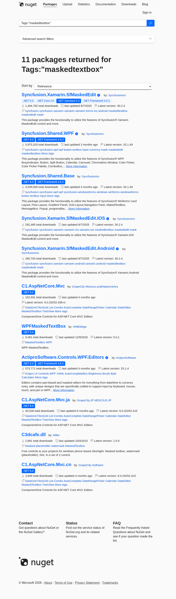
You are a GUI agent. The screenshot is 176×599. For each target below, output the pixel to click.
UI (36, 373)
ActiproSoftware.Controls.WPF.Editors (63, 357)
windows (102, 192)
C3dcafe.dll (34, 435)
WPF (49, 342)
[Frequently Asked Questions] (117, 523)
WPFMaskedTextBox (44, 326)
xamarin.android (95, 263)
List (51, 307)
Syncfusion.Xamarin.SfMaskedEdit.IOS (63, 218)
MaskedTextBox (32, 311)
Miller (56, 435)
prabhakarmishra (107, 286)
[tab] (50, 4)
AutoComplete (73, 307)
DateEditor (124, 307)
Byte (113, 373)
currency (94, 149)
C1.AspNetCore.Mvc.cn (46, 464)
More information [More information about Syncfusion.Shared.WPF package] (76, 166)
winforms (114, 192)
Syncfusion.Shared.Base (48, 176)
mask (40, 114)
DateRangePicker (93, 307)
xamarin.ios (87, 229)
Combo (58, 307)
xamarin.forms (84, 110)
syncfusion (32, 110)
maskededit (29, 114)
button (68, 149)
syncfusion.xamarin (51, 110)
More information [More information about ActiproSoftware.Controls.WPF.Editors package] (63, 390)
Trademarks (110, 582)
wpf (61, 149)
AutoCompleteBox (76, 373)
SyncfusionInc (117, 95)
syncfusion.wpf (48, 149)
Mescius (91, 286)
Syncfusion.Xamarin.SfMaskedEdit (59, 95)
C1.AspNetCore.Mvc (43, 286)
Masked (30, 445)
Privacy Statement (87, 582)
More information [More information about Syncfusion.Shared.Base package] (79, 208)
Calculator (28, 377)
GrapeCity (79, 286)
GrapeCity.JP (85, 400)
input (85, 149)
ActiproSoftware (126, 357)
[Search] (151, 23)
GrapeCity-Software (91, 465)
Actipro (29, 373)
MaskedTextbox (75, 445)
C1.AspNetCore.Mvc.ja (46, 400)
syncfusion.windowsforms (80, 192)
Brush (106, 373)
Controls (43, 373)
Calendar (111, 307)
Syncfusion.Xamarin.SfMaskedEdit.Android (68, 248)
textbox (77, 149)
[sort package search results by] (93, 86)
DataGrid (31, 307)
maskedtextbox (118, 110)
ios (95, 110)
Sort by (27, 86)
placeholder (43, 445)
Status (71, 523)
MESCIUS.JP (102, 400)
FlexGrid (42, 307)
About (48, 582)
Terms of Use (63, 582)
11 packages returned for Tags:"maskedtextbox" (66, 64)
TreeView (48, 311)
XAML (60, 373)
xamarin (69, 110)
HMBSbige (79, 326)
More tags (47, 153)
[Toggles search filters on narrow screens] (150, 39)
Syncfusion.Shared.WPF (48, 133)
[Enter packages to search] (83, 23)
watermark (57, 445)
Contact (26, 523)
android (103, 110)
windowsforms (129, 192)
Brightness (95, 373)
